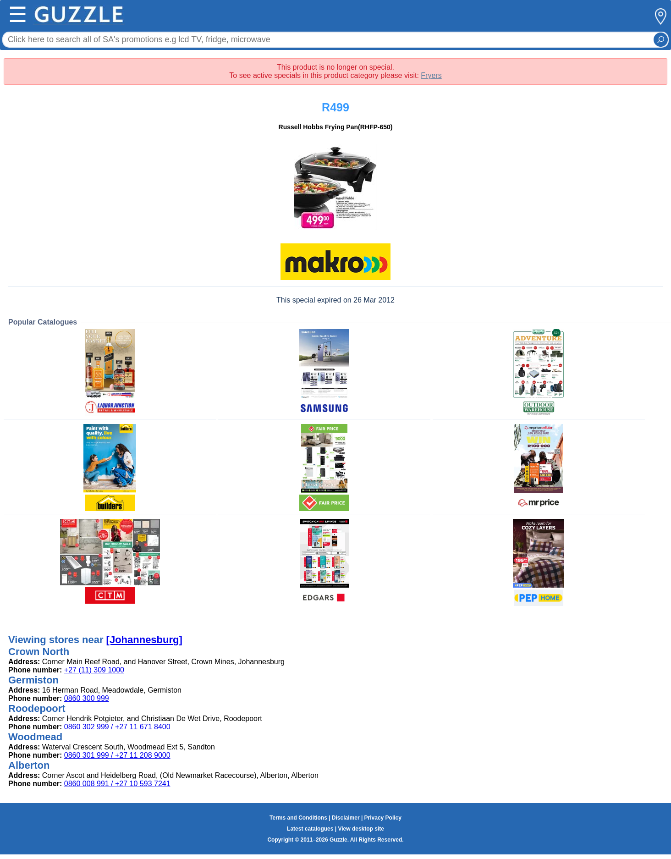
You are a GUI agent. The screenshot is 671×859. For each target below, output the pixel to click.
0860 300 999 (86, 698)
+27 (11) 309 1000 (94, 670)
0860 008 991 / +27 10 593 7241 (117, 783)
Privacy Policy (383, 818)
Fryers (431, 75)
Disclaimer (346, 818)
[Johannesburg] (144, 639)
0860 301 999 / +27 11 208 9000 (117, 755)
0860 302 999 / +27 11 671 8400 (117, 727)
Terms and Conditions (298, 818)
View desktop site (361, 829)
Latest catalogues (310, 829)
